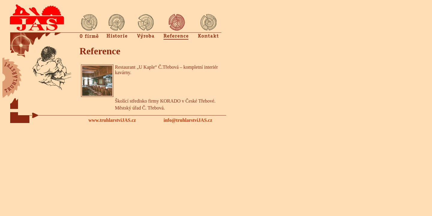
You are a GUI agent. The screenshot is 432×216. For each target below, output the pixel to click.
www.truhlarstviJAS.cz (112, 120)
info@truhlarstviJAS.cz (188, 120)
